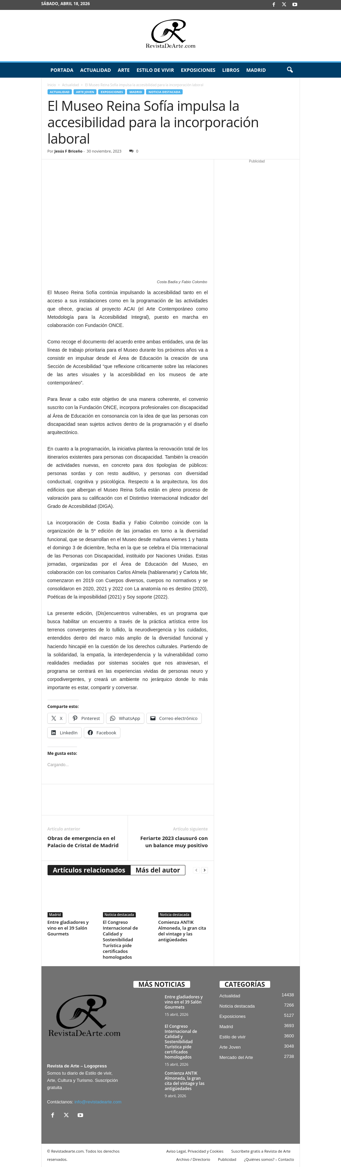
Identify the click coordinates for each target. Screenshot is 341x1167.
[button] (289, 70)
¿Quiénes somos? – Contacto (269, 1159)
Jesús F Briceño (68, 151)
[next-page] (204, 870)
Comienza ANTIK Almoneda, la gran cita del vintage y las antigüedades (182, 931)
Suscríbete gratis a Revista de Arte (260, 1151)
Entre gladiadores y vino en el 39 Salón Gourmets (68, 928)
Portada (62, 70)
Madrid (256, 70)
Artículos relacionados (89, 870)
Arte (124, 70)
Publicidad (227, 1159)
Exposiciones (198, 70)
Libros (230, 70)
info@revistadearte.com (98, 1101)
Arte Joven (85, 92)
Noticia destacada (164, 92)
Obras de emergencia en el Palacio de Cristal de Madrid (83, 842)
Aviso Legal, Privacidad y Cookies (194, 1151)
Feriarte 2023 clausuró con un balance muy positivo (174, 842)
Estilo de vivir (155, 70)
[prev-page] (196, 870)
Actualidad (95, 70)
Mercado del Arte (236, 1057)
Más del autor (157, 870)
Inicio (52, 84)
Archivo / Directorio (193, 1159)
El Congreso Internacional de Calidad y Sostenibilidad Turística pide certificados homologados (120, 939)
